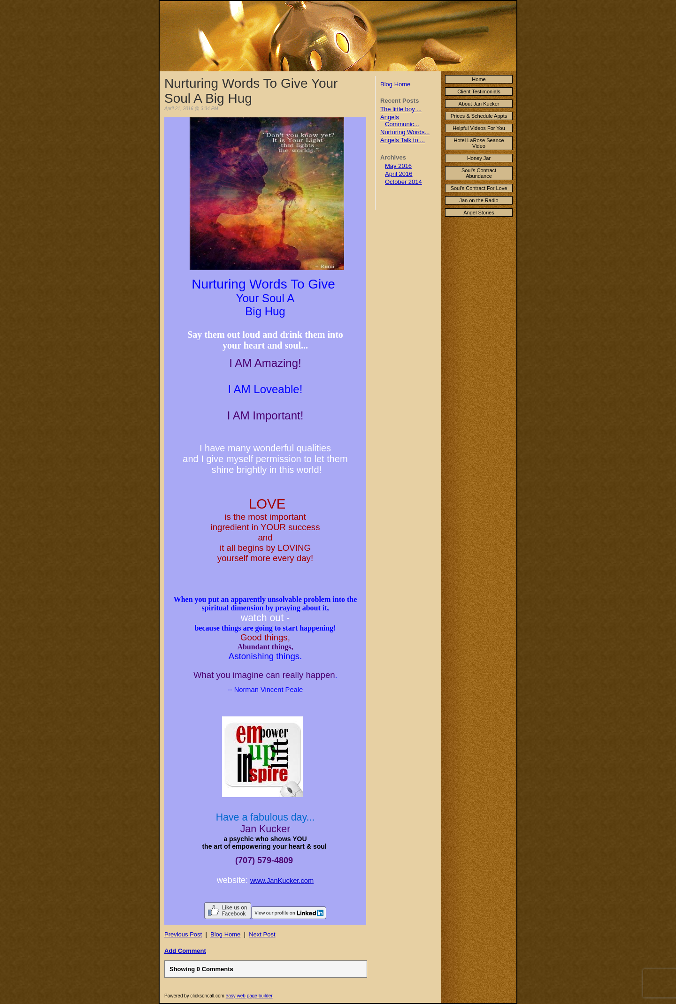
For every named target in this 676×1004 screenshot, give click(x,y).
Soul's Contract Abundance (478, 173)
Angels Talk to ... (402, 140)
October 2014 (403, 181)
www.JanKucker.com (282, 880)
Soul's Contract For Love (479, 188)
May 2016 (398, 165)
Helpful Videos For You (479, 128)
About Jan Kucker (479, 103)
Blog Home (395, 84)
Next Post (262, 934)
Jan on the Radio (478, 200)
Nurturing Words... (405, 132)
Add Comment (185, 950)
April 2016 (399, 173)
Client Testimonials (478, 91)
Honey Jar (479, 158)
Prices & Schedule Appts (479, 116)
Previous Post (183, 934)
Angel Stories (478, 212)
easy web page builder (249, 995)
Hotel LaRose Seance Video (478, 143)
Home (478, 79)
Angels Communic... (399, 121)
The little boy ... (401, 109)
